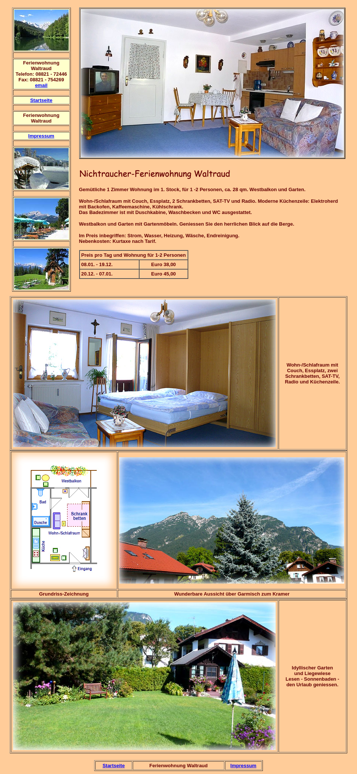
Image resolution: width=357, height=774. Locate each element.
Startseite (41, 100)
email (41, 85)
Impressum (41, 136)
